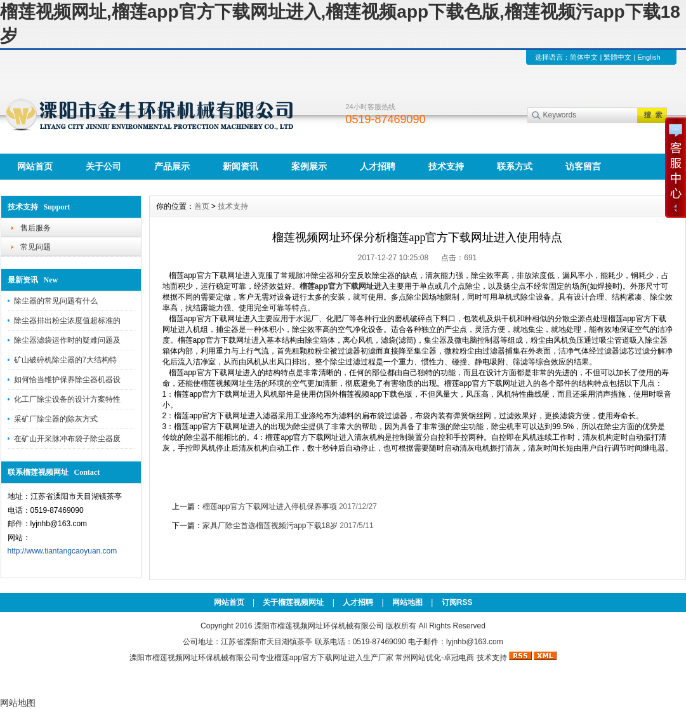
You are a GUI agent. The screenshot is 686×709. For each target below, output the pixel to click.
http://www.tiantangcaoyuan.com (62, 551)
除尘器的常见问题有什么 (56, 300)
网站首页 (35, 166)
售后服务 (35, 227)
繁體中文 (617, 57)
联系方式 (514, 166)
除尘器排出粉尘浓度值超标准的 (67, 320)
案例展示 (309, 166)
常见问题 (35, 246)
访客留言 (583, 166)
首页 (201, 206)
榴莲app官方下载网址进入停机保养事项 (269, 506)
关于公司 (103, 166)
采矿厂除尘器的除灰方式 (56, 418)
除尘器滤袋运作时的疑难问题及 (67, 340)
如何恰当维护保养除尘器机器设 (67, 379)
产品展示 (172, 166)
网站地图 (407, 602)
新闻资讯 (240, 166)
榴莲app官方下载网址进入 (318, 657)
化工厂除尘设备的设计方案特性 (67, 399)
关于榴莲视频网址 (293, 602)
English (648, 57)
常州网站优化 (418, 657)
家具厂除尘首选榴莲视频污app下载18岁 (270, 525)
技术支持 (446, 166)
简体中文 (584, 57)
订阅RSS (457, 602)
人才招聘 (377, 166)
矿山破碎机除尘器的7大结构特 (65, 359)
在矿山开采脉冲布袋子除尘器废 (67, 438)
